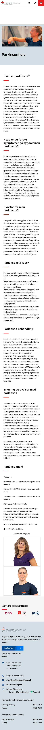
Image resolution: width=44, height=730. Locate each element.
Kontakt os (12, 648)
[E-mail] (29, 3)
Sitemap (5, 656)
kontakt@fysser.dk (23, 680)
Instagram (18, 685)
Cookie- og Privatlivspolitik (11, 654)
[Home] (13, 3)
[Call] (35, 3)
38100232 (20, 676)
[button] (41, 3)
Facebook (18, 689)
